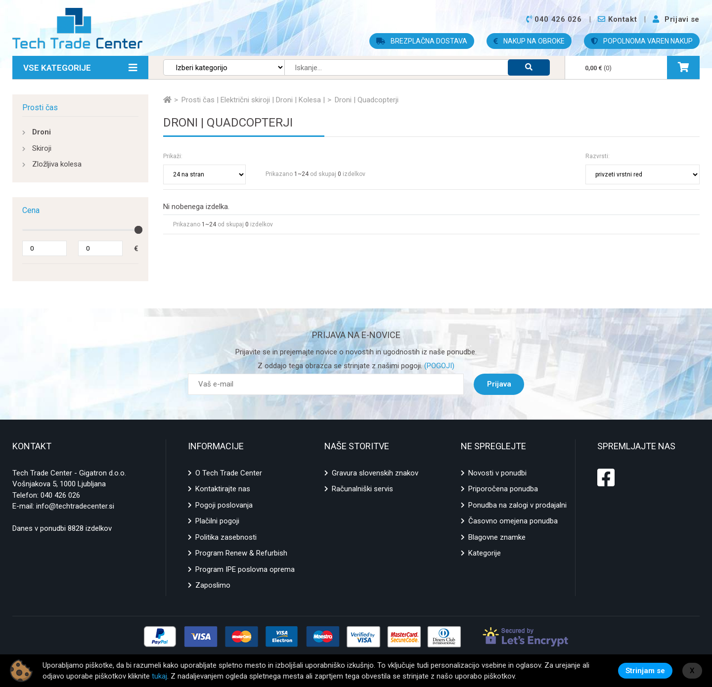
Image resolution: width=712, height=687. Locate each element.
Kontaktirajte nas (222, 488)
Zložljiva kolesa (57, 164)
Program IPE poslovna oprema (245, 569)
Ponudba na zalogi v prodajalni (517, 505)
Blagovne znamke (497, 537)
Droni (41, 132)
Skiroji (41, 148)
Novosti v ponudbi (497, 473)
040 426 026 (60, 495)
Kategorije (484, 553)
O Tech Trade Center (228, 473)
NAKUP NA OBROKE (529, 41)
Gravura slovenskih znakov (375, 473)
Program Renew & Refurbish (241, 553)
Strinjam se (645, 670)
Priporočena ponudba (503, 488)
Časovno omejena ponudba (513, 520)
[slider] (138, 230)
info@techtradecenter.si (75, 506)
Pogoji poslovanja (224, 505)
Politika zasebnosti (226, 537)
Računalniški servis (362, 488)
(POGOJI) (438, 365)
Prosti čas (40, 107)
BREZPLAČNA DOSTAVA (421, 41)
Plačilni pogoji (217, 520)
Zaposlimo (212, 585)
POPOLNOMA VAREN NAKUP (642, 41)
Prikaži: (172, 156)
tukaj (159, 676)
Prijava (499, 384)
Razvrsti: (597, 156)
